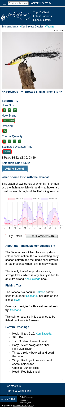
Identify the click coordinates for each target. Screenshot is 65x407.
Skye (17, 299)
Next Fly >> (54, 91)
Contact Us (14, 386)
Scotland (31, 295)
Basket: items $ (40, 3)
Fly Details (15, 236)
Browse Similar (35, 91)
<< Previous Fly (12, 91)
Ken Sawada (9, 121)
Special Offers (41, 19)
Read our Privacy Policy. (23, 405)
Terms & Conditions (19, 390)
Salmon (40, 292)
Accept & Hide (8, 399)
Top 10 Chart (41, 12)
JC (5, 131)
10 (15, 110)
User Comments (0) (42, 236)
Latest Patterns (42, 16)
